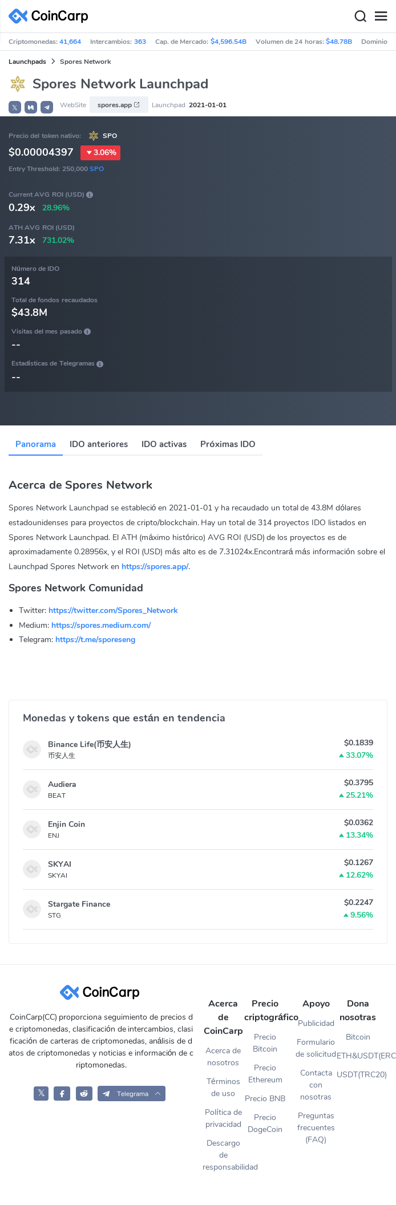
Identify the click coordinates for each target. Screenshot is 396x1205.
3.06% (100, 153)
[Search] (360, 16)
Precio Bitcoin (265, 1043)
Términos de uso (223, 1087)
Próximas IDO (227, 444)
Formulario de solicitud (316, 1048)
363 (140, 41)
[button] (31, 107)
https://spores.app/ (155, 566)
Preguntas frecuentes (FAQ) (316, 1127)
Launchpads (27, 61)
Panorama (35, 444)
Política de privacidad (223, 1118)
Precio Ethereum (265, 1073)
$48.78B (339, 41)
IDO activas (164, 444)
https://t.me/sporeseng (95, 639)
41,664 (70, 41)
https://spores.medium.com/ (101, 625)
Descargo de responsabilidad (224, 1155)
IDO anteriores (99, 444)
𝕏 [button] (15, 107)
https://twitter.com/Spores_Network (113, 610)
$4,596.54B (229, 41)
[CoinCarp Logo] (51, 16)
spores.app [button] (119, 104)
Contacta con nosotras (316, 1085)
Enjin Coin (66, 824)
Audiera (62, 784)
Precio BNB (265, 1098)
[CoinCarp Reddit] (84, 1093)
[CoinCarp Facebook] (62, 1093)
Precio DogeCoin (265, 1123)
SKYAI (59, 864)
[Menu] (380, 16)
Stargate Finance (79, 904)
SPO (110, 135)
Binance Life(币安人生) (89, 744)
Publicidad (316, 1023)
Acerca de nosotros (223, 1056)
